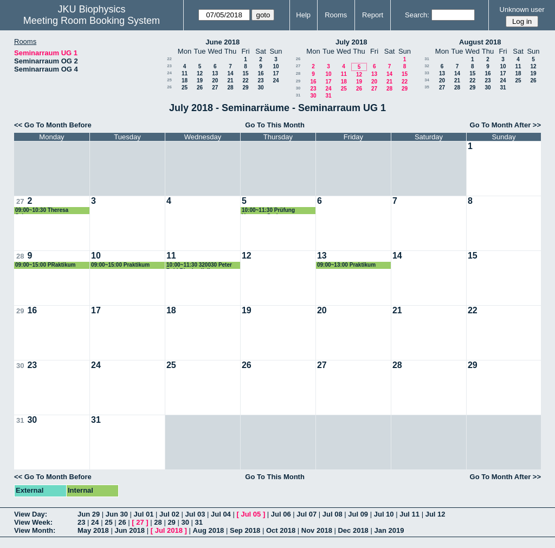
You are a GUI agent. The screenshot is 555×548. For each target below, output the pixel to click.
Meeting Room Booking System (91, 20)
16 (260, 73)
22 (169, 58)
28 (230, 88)
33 (426, 72)
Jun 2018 (129, 530)
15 (245, 73)
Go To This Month (275, 125)
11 (185, 73)
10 (276, 66)
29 (245, 88)
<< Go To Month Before (53, 125)
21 (230, 80)
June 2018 (222, 42)
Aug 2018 (208, 530)
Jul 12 (435, 514)
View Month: (34, 530)
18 (185, 80)
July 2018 (351, 42)
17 (276, 73)
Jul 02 (169, 514)
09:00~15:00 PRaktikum (45, 265)
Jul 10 (384, 514)
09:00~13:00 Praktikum (346, 265)
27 (215, 88)
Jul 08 (332, 514)
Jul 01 (144, 514)
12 (200, 73)
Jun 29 (89, 514)
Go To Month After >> (505, 125)
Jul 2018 (169, 530)
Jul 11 (409, 514)
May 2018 (93, 530)
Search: (417, 15)
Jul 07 (306, 514)
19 (200, 80)
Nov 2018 (316, 530)
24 (169, 72)
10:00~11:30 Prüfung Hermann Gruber (268, 210)
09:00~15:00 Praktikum (120, 265)
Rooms (336, 15)
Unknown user (522, 9)
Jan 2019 (389, 530)
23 (169, 65)
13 (215, 73)
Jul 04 (221, 514)
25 (169, 80)
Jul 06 (281, 514)
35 (426, 87)
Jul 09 (358, 514)
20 (215, 80)
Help (303, 15)
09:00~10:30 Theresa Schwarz (41, 210)
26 (169, 87)
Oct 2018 (280, 530)
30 (260, 88)
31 (298, 95)
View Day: (30, 514)
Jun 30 (117, 514)
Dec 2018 (353, 530)
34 (426, 80)
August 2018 (480, 42)
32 (426, 65)
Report (372, 15)
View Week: (33, 522)
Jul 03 (195, 514)
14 (230, 73)
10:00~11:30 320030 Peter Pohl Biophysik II (199, 265)
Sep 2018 (245, 530)
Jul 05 (251, 514)
